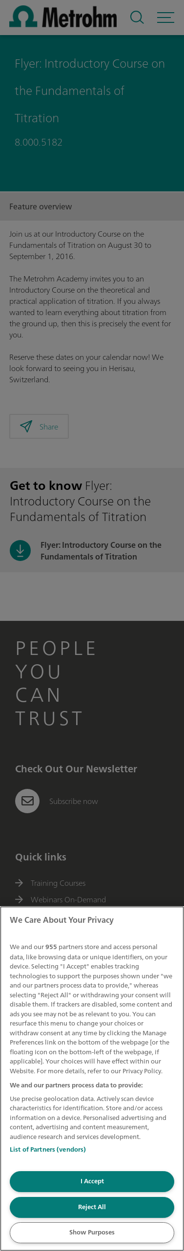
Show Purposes (92, 1232)
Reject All (92, 1207)
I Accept (92, 1181)
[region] (92, 1078)
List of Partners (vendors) (48, 1149)
